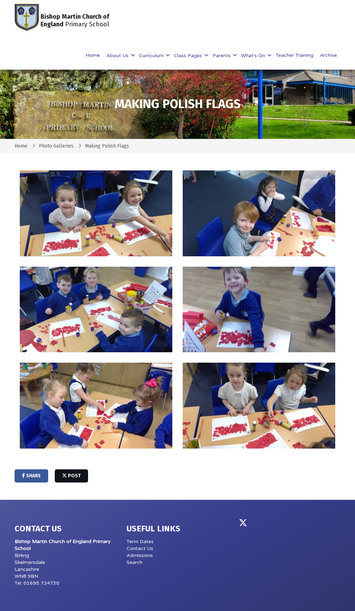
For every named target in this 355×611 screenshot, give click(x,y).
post (71, 476)
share (31, 476)
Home (93, 55)
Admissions (140, 555)
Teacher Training (294, 55)
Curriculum (152, 56)
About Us (118, 56)
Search (134, 562)
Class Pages (189, 56)
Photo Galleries (56, 146)
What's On (254, 56)
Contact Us (140, 548)
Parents (222, 56)
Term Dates (140, 541)
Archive (328, 55)
